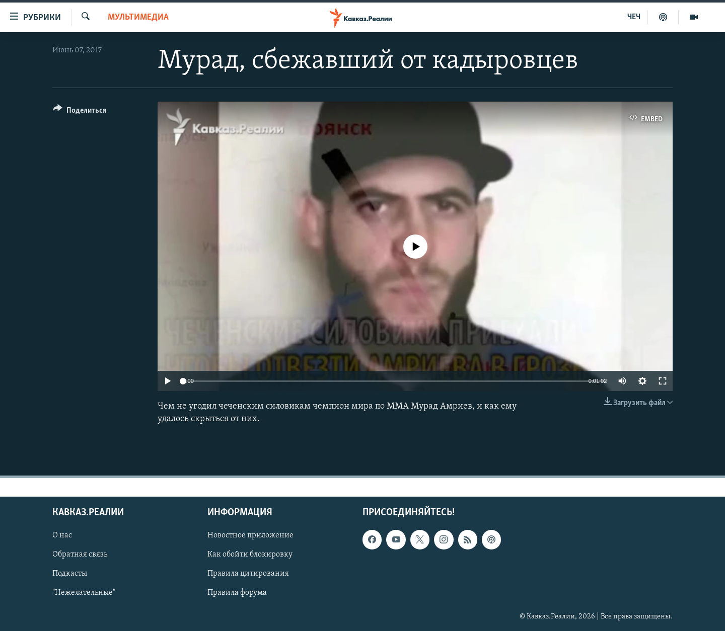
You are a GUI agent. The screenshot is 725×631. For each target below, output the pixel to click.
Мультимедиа (138, 17)
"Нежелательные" (83, 593)
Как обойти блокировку (250, 554)
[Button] (80, 112)
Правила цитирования (248, 574)
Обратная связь (79, 554)
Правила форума (237, 593)
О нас (62, 535)
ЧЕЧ (633, 17)
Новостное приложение (250, 535)
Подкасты (69, 574)
